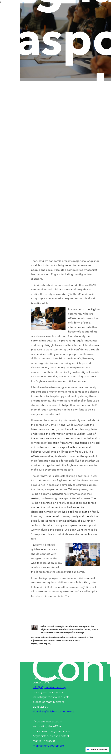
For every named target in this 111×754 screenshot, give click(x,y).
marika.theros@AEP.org (48, 745)
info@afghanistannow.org (49, 687)
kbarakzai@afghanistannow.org (53, 711)
